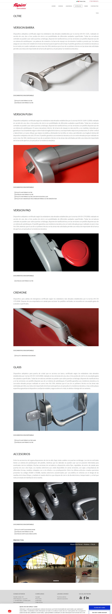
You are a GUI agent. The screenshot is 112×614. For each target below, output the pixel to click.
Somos (60, 6)
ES (94, 1)
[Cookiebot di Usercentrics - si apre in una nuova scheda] (9, 611)
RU (96, 1)
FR (93, 1)
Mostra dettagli (79, 611)
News (86, 6)
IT (90, 1)
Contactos (94, 6)
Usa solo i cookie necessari (99, 603)
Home (53, 6)
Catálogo (78, 6)
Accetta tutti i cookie (99, 598)
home (97, 13)
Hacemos (69, 6)
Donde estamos (19, 594)
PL (97, 1)
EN (91, 1)
